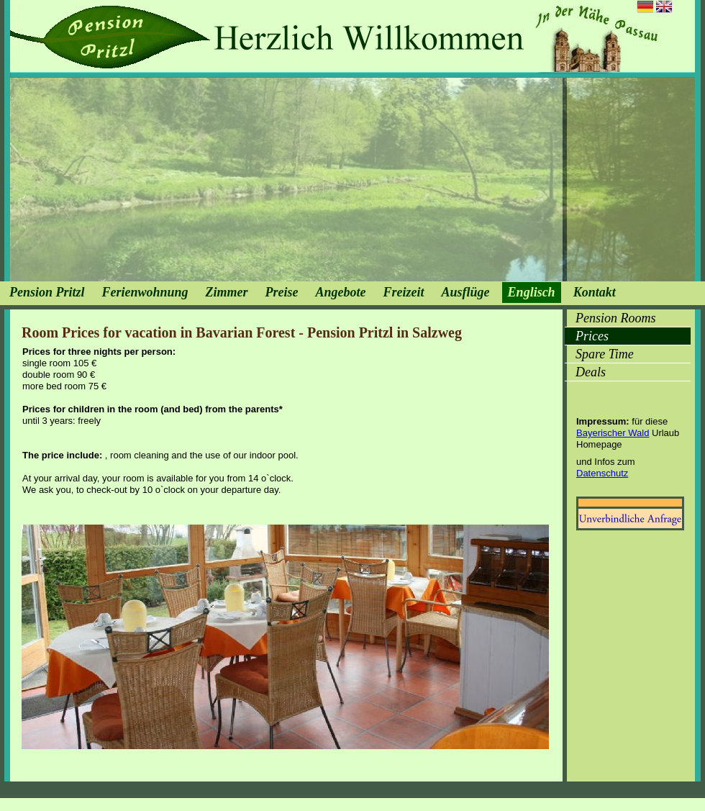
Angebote (341, 292)
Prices (592, 336)
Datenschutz (602, 473)
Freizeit (403, 292)
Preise (282, 292)
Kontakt (594, 292)
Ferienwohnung (145, 292)
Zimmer (227, 292)
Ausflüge (466, 292)
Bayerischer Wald (612, 432)
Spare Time (605, 354)
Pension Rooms (616, 318)
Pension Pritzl (47, 292)
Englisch (531, 292)
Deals (591, 372)
